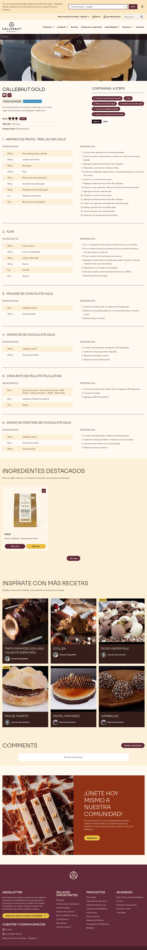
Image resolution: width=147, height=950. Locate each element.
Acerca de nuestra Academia (130, 897)
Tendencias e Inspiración (67, 904)
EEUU (105, 121)
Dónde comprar (63, 927)
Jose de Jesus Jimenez (117, 655)
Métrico (96, 121)
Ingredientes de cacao (97, 901)
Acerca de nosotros (65, 911)
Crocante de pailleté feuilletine (107, 109)
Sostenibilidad (63, 907)
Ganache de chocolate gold (132, 104)
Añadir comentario (133, 745)
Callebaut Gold (29, 308)
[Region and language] (98, 6)
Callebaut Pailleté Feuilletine (35, 399)
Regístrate (92, 838)
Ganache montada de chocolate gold (109, 114)
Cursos (120, 901)
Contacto (140, 27)
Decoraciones (93, 916)
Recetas (74, 27)
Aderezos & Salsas (95, 920)
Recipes (5, 36)
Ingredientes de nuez (96, 905)
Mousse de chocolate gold (105, 104)
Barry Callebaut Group (67, 915)
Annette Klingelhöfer (19, 659)
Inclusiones (92, 912)
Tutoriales (121, 912)
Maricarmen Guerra (68, 722)
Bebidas (90, 928)
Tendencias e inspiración (91, 27)
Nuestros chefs (124, 908)
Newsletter (61, 923)
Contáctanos (62, 919)
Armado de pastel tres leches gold (108, 98)
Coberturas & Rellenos (97, 908)
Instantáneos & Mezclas (98, 924)
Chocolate (91, 897)
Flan (129, 98)
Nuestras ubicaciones (127, 905)
